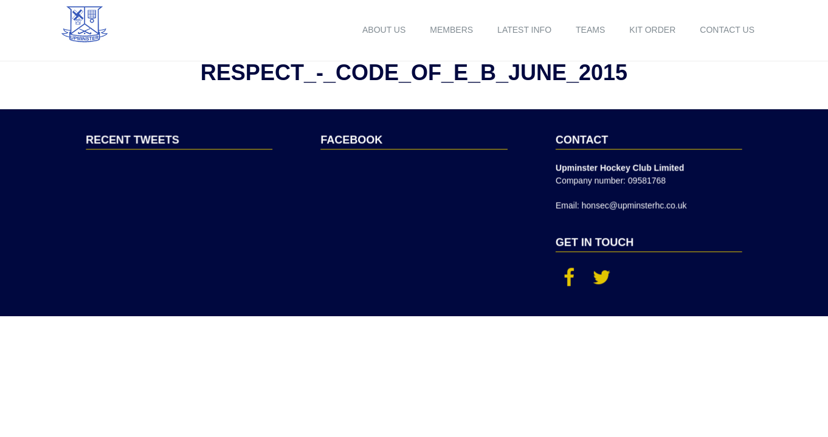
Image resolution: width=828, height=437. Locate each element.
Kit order (652, 30)
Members (451, 30)
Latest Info (524, 30)
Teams (590, 30)
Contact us (727, 30)
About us (383, 30)
